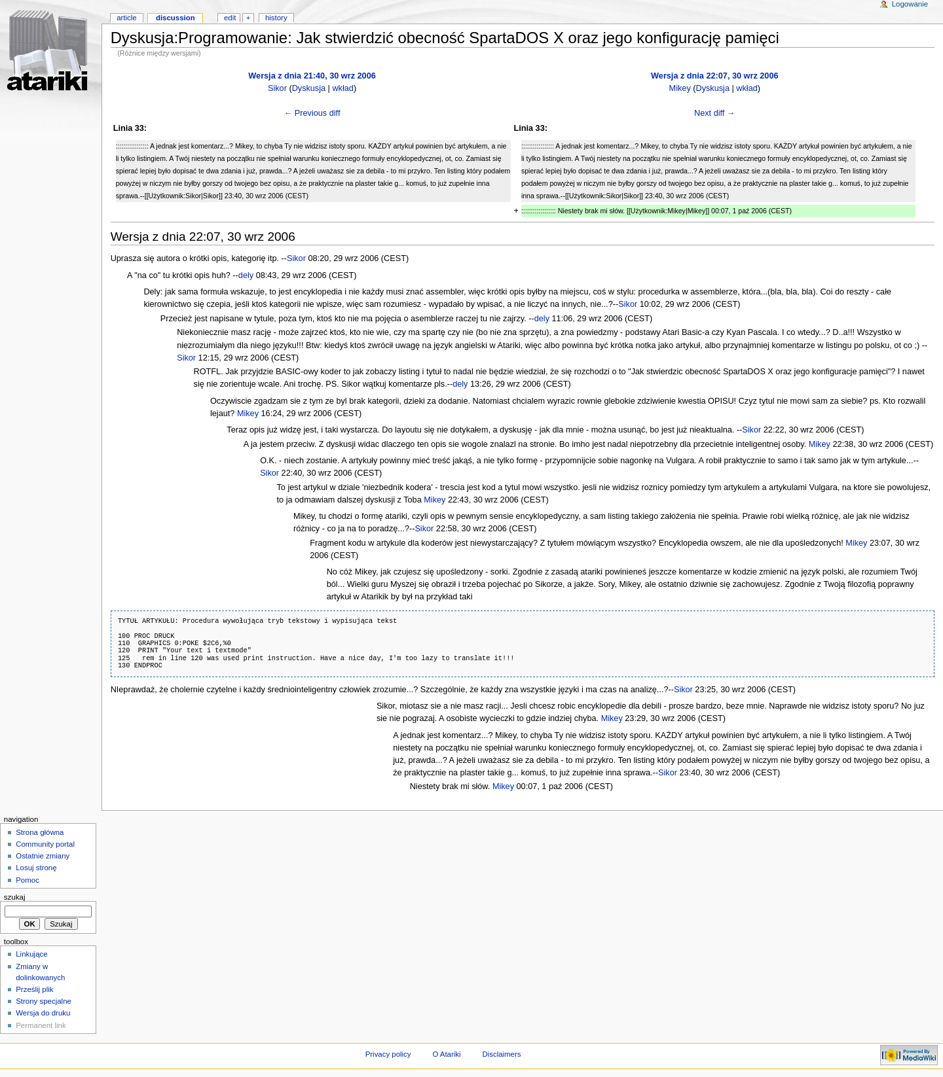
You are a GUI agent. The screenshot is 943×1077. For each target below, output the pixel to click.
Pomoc (27, 880)
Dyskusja (308, 88)
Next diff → (714, 113)
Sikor (277, 88)
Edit (230, 18)
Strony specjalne (43, 1001)
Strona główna (40, 832)
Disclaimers (501, 1054)
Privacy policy (388, 1054)
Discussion (175, 18)
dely (245, 275)
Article (127, 18)
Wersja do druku (43, 1013)
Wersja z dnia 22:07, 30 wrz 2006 (714, 75)
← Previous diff (312, 113)
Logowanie (910, 4)
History (276, 18)
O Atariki (446, 1054)
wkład (342, 88)
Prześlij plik (34, 989)
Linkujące (31, 954)
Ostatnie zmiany (42, 856)
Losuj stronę (36, 868)
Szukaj (15, 897)
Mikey (680, 88)
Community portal (45, 844)
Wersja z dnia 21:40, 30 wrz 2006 (311, 75)
